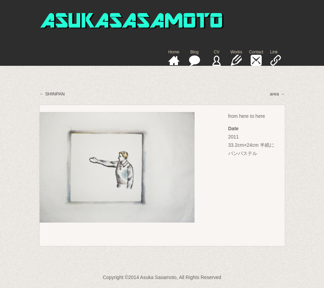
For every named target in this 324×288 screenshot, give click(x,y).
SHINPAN (55, 93)
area (274, 93)
